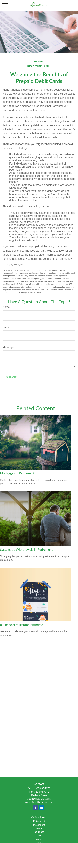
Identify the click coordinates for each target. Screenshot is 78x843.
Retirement (39, 821)
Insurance (39, 832)
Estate (39, 828)
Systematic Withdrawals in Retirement (26, 549)
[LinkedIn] (41, 807)
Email (6, 327)
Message (8, 347)
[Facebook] (35, 807)
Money (39, 839)
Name (6, 307)
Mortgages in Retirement (17, 473)
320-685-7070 (42, 788)
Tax (39, 835)
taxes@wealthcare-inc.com (39, 802)
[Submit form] (11, 377)
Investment (39, 824)
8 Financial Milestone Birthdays (21, 625)
